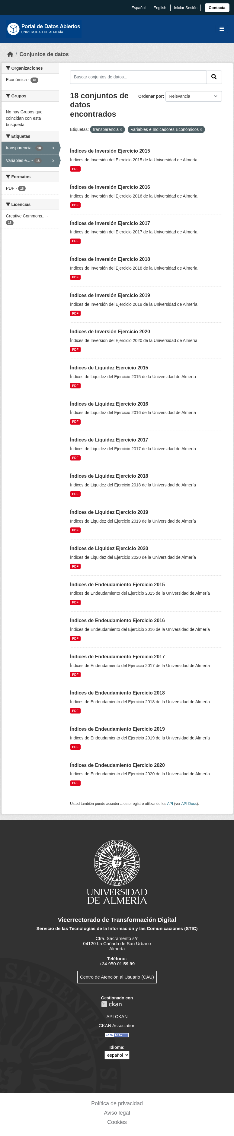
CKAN (111, 1004)
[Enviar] (214, 77)
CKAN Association (117, 1025)
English (159, 7)
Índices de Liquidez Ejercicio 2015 (109, 367)
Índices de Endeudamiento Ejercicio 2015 (117, 584)
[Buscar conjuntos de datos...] (138, 77)
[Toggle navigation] (222, 29)
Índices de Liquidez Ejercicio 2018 (109, 476)
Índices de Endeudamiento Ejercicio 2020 (117, 765)
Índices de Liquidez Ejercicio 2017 (109, 439)
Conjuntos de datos (44, 54)
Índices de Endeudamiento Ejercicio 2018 (117, 692)
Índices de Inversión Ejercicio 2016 (110, 187)
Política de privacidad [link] (117, 1103)
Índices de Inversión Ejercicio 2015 (110, 150)
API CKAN (116, 1016)
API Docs (189, 804)
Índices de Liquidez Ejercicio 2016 (109, 404)
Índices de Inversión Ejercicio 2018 (110, 259)
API (170, 804)
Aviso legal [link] (117, 1113)
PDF (75, 169)
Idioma (116, 1047)
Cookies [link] (117, 1122)
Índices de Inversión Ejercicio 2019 (110, 295)
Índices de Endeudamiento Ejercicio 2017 (117, 656)
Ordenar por (150, 96)
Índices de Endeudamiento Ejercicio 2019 (117, 729)
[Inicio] (10, 54)
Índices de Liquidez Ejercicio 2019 (109, 512)
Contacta (217, 7)
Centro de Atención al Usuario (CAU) (117, 976)
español (138, 7)
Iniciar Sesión (185, 7)
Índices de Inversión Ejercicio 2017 (110, 223)
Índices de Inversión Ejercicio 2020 (110, 331)
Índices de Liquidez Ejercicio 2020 (109, 548)
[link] (217, 7)
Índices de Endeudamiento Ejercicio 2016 (117, 620)
